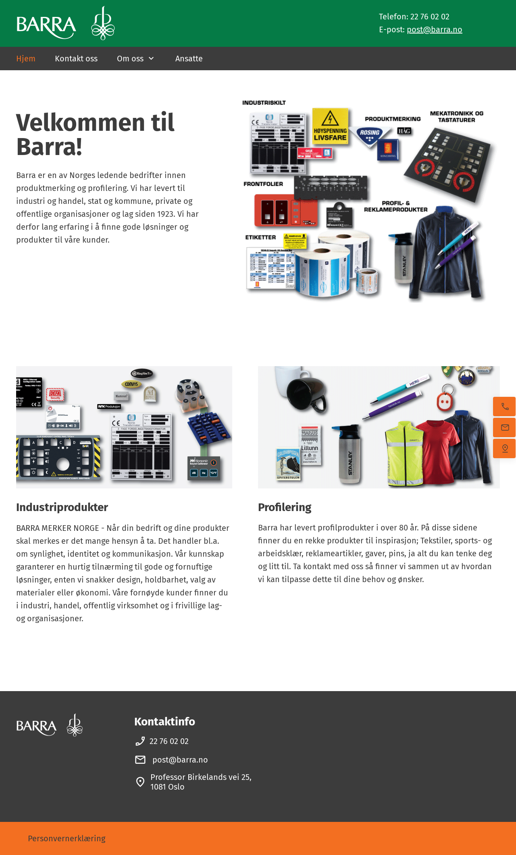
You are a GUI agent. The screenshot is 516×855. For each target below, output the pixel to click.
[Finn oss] (504, 448)
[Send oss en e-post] (504, 427)
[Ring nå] (504, 406)
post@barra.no (434, 29)
